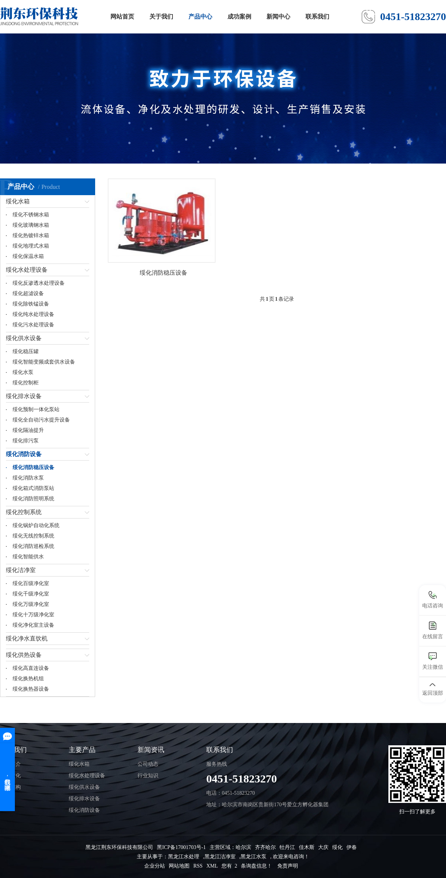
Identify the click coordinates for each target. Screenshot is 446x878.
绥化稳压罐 (26, 351)
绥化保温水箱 (28, 256)
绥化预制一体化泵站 (36, 409)
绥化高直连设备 (31, 668)
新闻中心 (278, 16)
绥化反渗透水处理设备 (39, 283)
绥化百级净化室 (31, 583)
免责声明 (287, 866)
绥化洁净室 (21, 570)
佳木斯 (306, 847)
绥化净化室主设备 (33, 625)
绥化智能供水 (28, 556)
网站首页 (122, 16)
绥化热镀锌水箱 (31, 235)
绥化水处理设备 (27, 270)
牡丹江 (287, 847)
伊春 (351, 847)
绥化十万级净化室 (33, 614)
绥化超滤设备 (28, 293)
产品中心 (200, 16)
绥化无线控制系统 (33, 536)
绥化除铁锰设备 (31, 304)
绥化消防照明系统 (33, 498)
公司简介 (10, 764)
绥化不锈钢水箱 (31, 214)
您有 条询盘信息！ (247, 866)
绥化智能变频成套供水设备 (44, 362)
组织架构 (10, 787)
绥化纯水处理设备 (33, 314)
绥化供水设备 (24, 338)
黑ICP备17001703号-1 (181, 847)
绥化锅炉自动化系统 (36, 525)
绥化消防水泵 (28, 478)
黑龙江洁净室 (220, 856)
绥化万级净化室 (31, 604)
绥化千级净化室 (31, 594)
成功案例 (239, 16)
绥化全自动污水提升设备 (41, 420)
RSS (198, 866)
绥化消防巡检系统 (33, 546)
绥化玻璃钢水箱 (31, 225)
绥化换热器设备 (31, 689)
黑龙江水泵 (253, 856)
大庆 (323, 847)
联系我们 (317, 16)
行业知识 (148, 775)
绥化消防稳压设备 (33, 467)
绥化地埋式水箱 (31, 246)
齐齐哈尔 (265, 847)
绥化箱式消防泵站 (33, 488)
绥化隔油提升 (28, 430)
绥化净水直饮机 (27, 638)
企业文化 (10, 775)
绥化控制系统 (24, 512)
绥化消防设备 (24, 454)
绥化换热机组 (28, 678)
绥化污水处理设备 (33, 324)
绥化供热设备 (24, 655)
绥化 (337, 847)
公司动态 (148, 764)
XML (212, 866)
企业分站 (154, 866)
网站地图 (179, 866)
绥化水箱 (18, 201)
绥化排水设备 (24, 396)
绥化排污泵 (26, 440)
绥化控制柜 (26, 382)
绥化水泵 (23, 372)
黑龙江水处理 (183, 856)
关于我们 (161, 16)
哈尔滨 (243, 847)
